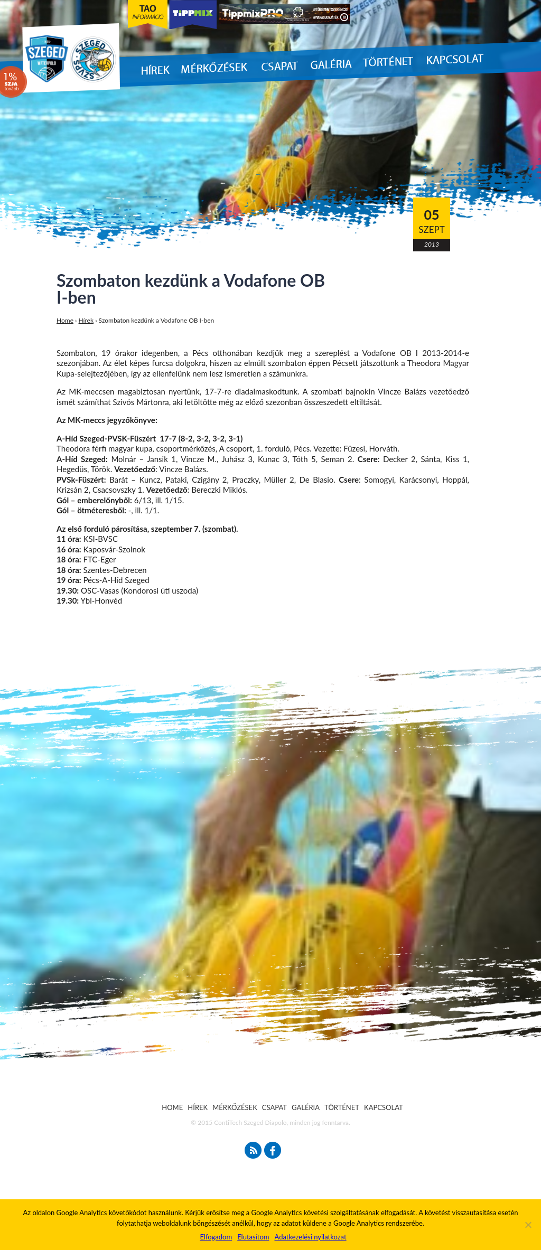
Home (65, 320)
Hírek (86, 320)
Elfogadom (216, 1237)
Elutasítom (253, 1237)
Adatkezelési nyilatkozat (310, 1237)
